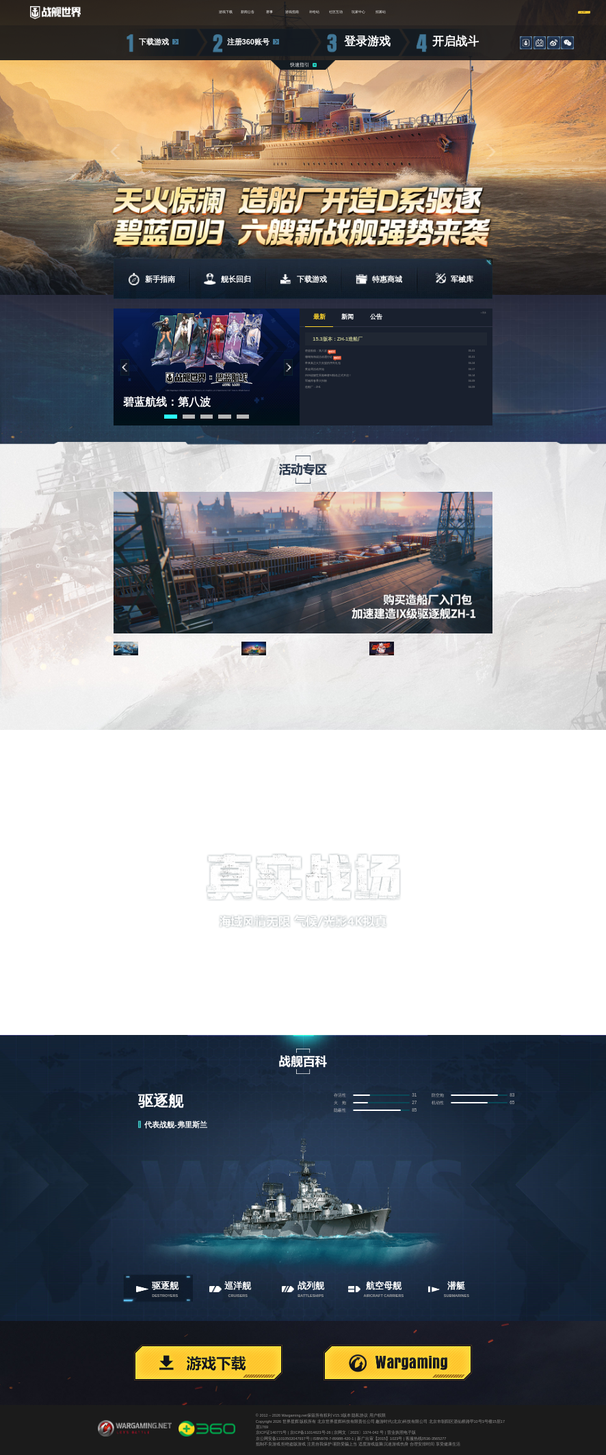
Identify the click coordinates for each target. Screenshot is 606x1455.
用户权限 (377, 1415)
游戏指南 (281, 12)
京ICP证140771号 (271, 1432)
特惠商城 (378, 279)
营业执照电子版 (401, 1432)
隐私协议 (360, 1415)
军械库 (454, 279)
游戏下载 (148, 12)
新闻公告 (193, 12)
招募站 (458, 12)
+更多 (474, 317)
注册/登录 (550, 12)
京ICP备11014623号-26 (310, 1432)
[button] (116, 152)
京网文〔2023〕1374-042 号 (359, 1432)
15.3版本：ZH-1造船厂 (338, 339)
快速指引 (299, 65)
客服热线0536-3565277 (426, 1439)
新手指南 (151, 279)
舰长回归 (227, 279)
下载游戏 (154, 42)
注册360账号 (248, 42)
